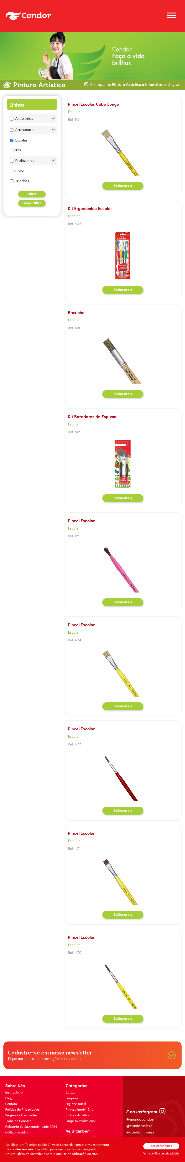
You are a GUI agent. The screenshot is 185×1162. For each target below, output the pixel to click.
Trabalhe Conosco (18, 1121)
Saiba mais (123, 186)
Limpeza (72, 1098)
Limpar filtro (32, 203)
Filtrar (32, 194)
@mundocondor (139, 1119)
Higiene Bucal (76, 1104)
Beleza (70, 1092)
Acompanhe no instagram (136, 85)
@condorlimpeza (140, 1132)
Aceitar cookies (161, 1146)
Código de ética (16, 1132)
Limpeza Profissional (81, 1121)
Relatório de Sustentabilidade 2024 (31, 1127)
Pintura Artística (78, 1115)
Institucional (14, 1092)
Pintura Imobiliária (79, 1110)
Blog (8, 1098)
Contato (11, 1104)
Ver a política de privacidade (161, 1153)
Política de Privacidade (22, 1110)
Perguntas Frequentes (21, 1115)
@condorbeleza (139, 1126)
